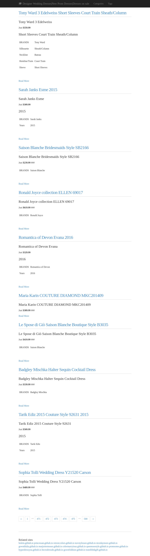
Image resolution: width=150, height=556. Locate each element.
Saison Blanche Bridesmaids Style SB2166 (54, 147)
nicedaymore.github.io (106, 543)
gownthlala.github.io (28, 546)
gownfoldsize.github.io (74, 550)
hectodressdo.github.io (52, 550)
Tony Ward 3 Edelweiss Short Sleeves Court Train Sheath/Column (72, 12)
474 (64, 519)
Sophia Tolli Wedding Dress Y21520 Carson (55, 472)
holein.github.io (26, 543)
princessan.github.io (43, 543)
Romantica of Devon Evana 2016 (46, 237)
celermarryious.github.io (74, 546)
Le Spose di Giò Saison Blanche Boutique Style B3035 (63, 324)
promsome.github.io (118, 546)
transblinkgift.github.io (97, 550)
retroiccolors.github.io (63, 543)
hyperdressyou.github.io (30, 550)
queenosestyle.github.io (97, 546)
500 (85, 519)
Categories (99, 3)
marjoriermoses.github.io (50, 546)
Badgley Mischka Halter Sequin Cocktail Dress (57, 369)
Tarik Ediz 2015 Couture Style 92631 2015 (53, 414)
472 (47, 519)
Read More (24, 81)
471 (38, 519)
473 (56, 519)
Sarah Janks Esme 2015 (38, 89)
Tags (110, 3)
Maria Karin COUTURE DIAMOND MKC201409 (61, 295)
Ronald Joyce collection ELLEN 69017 (51, 192)
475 (73, 519)
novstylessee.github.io (85, 543)
